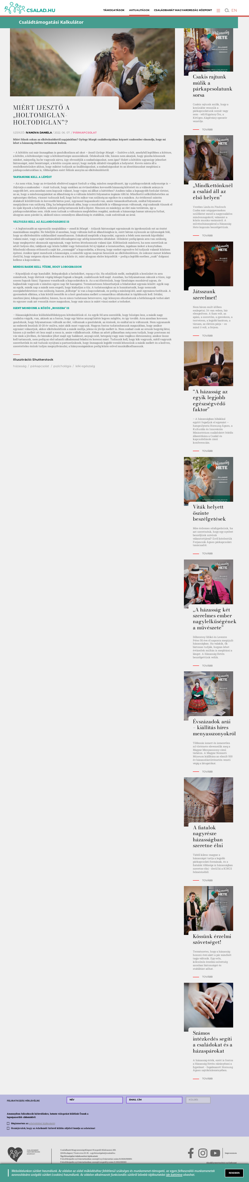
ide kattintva (174, 1174)
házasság (20, 366)
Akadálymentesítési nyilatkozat (221, 1162)
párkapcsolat (39, 366)
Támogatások (113, 10)
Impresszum (231, 1153)
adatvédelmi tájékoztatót (42, 1123)
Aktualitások (139, 10)
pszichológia (62, 366)
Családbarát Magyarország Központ (183, 10)
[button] (218, 10)
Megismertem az (33, 1123)
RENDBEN (234, 1172)
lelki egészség (85, 366)
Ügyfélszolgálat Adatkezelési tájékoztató (79, 1156)
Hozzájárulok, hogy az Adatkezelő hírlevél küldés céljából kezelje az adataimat (53, 1128)
